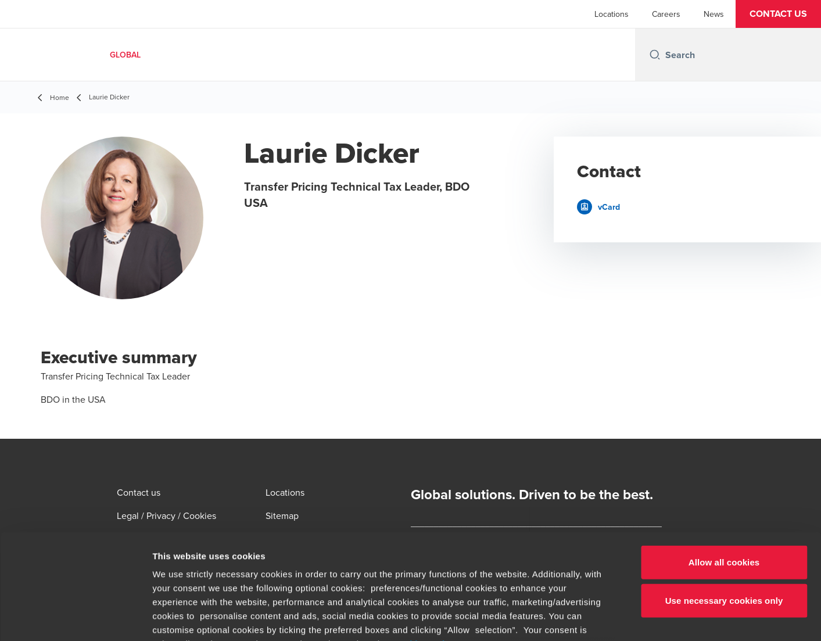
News (714, 14)
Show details (610, 618)
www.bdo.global (387, 573)
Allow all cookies (724, 463)
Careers (666, 14)
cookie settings (427, 545)
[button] (778, 14)
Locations (611, 14)
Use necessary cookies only (724, 501)
